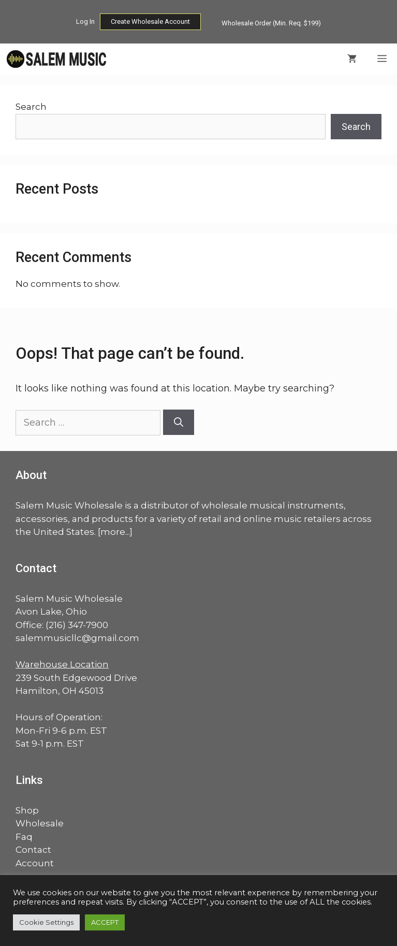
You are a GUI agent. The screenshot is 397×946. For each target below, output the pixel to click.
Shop (27, 810)
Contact (33, 850)
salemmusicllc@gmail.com (77, 638)
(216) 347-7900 (77, 625)
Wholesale (40, 823)
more (112, 532)
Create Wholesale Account (150, 21)
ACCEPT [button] (105, 922)
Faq (24, 837)
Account (35, 863)
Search (31, 106)
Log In (85, 21)
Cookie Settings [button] (46, 922)
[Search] (178, 422)
